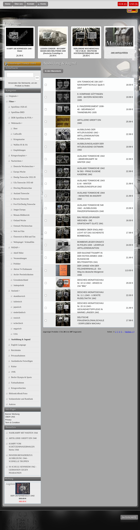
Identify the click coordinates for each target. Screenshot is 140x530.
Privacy (8, 420)
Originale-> (13, 96)
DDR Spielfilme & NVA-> (22, 118)
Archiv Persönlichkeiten (23, 274)
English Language (18, 345)
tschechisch (18, 323)
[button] (7, 4)
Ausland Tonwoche (21, 193)
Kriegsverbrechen (18, 388)
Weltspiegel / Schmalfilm (24, 242)
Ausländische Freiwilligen (22, 361)
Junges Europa (20, 210)
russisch (17, 318)
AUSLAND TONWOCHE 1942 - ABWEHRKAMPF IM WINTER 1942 (91, 159)
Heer (16, 128)
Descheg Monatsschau (23, 188)
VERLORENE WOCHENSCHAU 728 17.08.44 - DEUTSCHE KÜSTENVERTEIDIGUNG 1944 (86, 51)
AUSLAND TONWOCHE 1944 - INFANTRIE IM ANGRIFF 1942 (91, 196)
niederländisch (20, 312)
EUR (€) (123, 4)
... (123, 332)
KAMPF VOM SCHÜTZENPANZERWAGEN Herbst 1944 (22, 447)
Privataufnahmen (18, 356)
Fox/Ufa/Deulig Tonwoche (24, 204)
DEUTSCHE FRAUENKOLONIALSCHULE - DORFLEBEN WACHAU (90, 320)
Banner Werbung (12, 414)
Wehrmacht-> (16, 123)
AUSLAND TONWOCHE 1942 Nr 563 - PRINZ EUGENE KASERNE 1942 (91, 171)
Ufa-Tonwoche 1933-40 (23, 183)
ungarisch (17, 329)
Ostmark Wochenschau (23, 226)
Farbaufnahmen (17, 383)
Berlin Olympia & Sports (21, 377)
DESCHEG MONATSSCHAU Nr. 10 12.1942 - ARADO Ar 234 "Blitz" (90, 283)
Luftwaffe (18, 134)
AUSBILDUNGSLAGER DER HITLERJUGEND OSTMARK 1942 (90, 147)
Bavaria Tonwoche (21, 199)
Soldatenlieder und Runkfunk (21, 399)
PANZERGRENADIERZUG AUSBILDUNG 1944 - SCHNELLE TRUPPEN (21, 458)
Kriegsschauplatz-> (19, 155)
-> (12, 101)
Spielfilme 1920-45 (19, 107)
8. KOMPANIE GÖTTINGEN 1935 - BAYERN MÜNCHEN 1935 (90, 97)
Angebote (10, 483)
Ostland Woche (20, 220)
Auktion (12, 404)
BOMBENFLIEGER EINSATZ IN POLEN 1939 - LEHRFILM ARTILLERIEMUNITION (90, 245)
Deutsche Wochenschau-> (24, 166)
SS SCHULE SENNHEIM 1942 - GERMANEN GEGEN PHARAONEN (22, 470)
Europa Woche (20, 172)
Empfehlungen (12, 23)
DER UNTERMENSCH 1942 (22, 496)
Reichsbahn (16, 350)
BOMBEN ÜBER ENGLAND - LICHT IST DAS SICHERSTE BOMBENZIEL (90, 232)
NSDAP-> (15, 247)
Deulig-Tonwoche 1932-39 (25, 177)
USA (16, 334)
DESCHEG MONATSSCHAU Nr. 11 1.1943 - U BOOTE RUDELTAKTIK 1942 (90, 295)
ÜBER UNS (10, 417)
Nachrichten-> (17, 161)
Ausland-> (15, 291)
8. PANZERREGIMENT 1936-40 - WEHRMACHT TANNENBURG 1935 (90, 109)
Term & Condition (12, 422)
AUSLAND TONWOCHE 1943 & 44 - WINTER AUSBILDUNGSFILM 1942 (91, 183)
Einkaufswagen (14, 63)
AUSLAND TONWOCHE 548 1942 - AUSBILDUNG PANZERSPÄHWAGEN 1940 (90, 208)
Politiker (17, 264)
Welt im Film (19, 231)
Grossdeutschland (21, 280)
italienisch (18, 302)
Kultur (14, 366)
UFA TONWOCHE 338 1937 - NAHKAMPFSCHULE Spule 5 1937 (90, 85)
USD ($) (134, 4)
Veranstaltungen (20, 258)
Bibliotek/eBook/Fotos (18, 393)
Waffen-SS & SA (21, 145)
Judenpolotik (19, 285)
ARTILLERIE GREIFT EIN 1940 (23, 438)
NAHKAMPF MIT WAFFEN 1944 (23, 433)
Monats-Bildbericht (22, 215)
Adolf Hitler (19, 253)
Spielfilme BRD (17, 112)
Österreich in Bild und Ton (24, 237)
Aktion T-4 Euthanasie (23, 269)
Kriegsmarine (19, 139)
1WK (13, 372)
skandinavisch (19, 296)
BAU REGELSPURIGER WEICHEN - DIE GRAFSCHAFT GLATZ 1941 (90, 220)
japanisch (17, 307)
